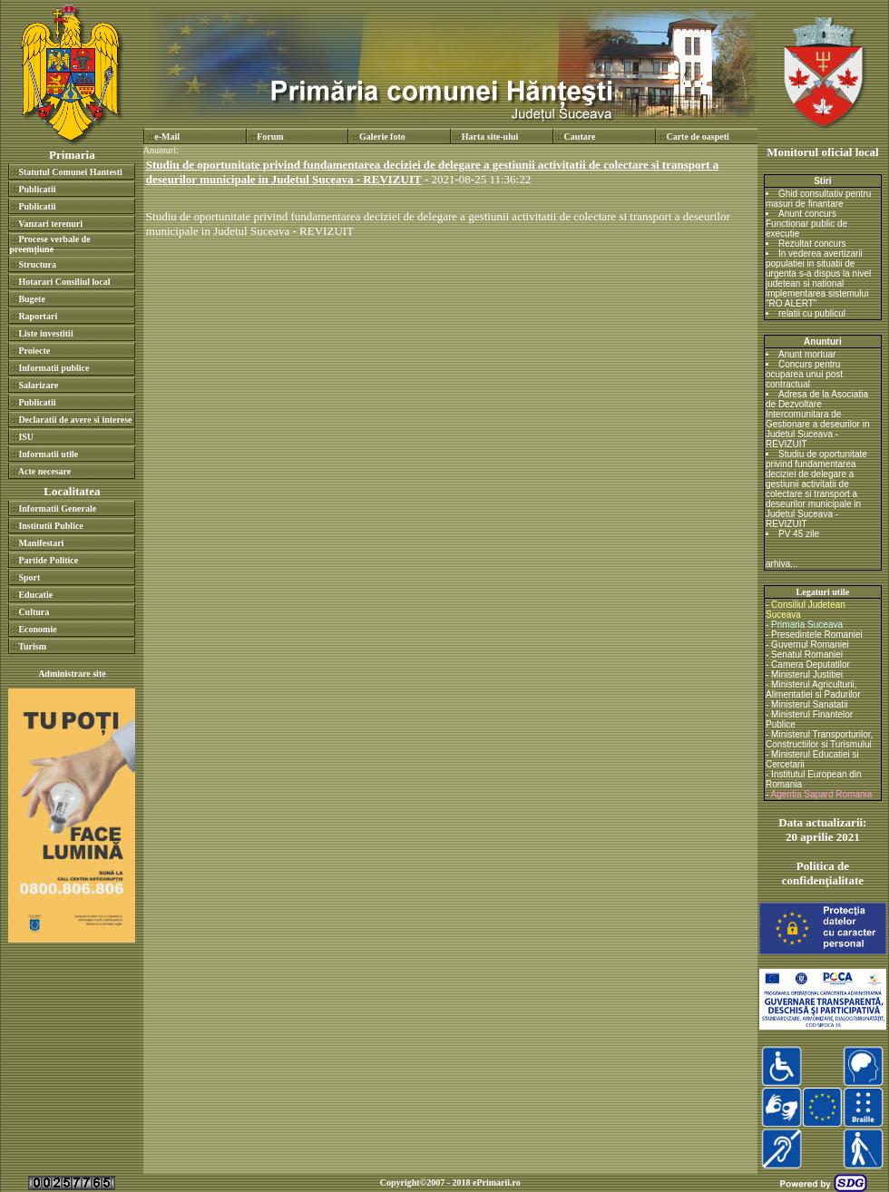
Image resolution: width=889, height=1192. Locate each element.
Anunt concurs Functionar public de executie (806, 224)
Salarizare (38, 385)
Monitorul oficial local (822, 152)
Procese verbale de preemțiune (49, 244)
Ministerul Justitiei (807, 674)
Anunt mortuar (806, 354)
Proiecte (34, 351)
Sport (29, 577)
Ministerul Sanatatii (809, 704)
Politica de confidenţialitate (823, 873)
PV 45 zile (798, 534)
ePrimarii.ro (497, 1182)
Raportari (37, 316)
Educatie (35, 595)
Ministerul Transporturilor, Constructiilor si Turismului (819, 739)
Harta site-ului (490, 137)
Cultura (33, 612)
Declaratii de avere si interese (75, 420)
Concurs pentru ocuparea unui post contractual (804, 374)
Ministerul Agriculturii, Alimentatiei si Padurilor (813, 689)
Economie (37, 629)
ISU (26, 437)
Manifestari (41, 543)
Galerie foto (382, 137)
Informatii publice (53, 368)
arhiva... (782, 564)
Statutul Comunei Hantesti (70, 172)
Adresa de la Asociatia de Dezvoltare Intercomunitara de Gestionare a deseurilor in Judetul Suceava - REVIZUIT (818, 419)
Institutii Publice (50, 526)
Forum (270, 137)
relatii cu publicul (811, 313)
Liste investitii (45, 333)
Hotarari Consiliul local (64, 282)
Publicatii (36, 189)
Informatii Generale (57, 508)
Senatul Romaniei (807, 655)
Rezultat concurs (811, 244)
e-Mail (167, 137)
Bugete (31, 299)
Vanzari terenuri (50, 224)
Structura (37, 264)
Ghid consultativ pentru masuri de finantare (818, 199)
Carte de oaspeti (697, 137)
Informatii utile (48, 454)
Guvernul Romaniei (810, 645)
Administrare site (72, 674)
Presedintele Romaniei (817, 635)
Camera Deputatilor (810, 664)
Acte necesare (44, 471)
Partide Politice (48, 560)
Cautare (580, 137)
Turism (32, 646)
